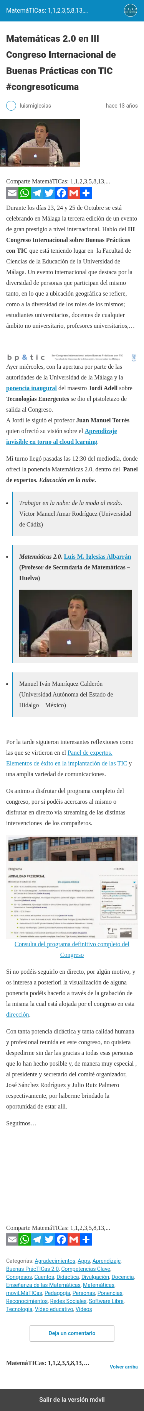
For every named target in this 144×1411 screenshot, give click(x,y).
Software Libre (106, 1301)
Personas (84, 1293)
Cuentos (44, 1277)
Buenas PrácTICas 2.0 (32, 1269)
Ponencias (110, 1293)
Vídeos (84, 1309)
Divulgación (95, 1277)
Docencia (123, 1277)
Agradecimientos (55, 1261)
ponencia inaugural (31, 388)
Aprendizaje (107, 1261)
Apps (84, 1261)
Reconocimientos (27, 1301)
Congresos (19, 1277)
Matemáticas (98, 1285)
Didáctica (67, 1277)
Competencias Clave (85, 1269)
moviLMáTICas (24, 1293)
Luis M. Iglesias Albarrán (97, 556)
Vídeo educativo (54, 1309)
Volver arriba (124, 1367)
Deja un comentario (72, 1333)
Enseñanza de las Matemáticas (43, 1285)
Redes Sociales (68, 1301)
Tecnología (19, 1309)
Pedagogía (57, 1293)
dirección (17, 1014)
